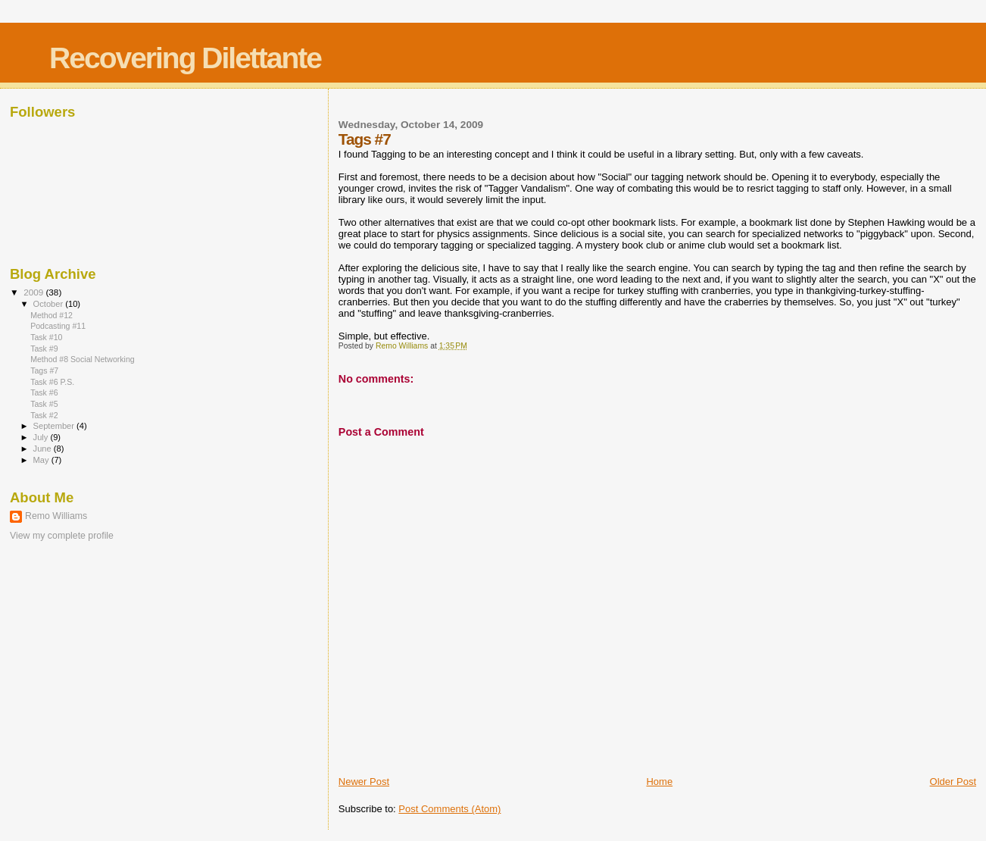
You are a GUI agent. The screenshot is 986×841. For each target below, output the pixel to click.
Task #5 (44, 403)
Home (659, 781)
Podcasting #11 (58, 325)
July (42, 437)
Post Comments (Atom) (449, 808)
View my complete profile (62, 535)
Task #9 (44, 348)
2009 (34, 292)
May (42, 459)
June (43, 448)
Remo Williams (56, 516)
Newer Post (364, 781)
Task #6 (44, 392)
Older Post (953, 781)
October (49, 303)
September (55, 425)
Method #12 (51, 315)
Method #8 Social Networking (82, 359)
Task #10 (46, 337)
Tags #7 (44, 370)
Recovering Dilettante (185, 58)
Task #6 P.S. (52, 381)
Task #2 (44, 415)
